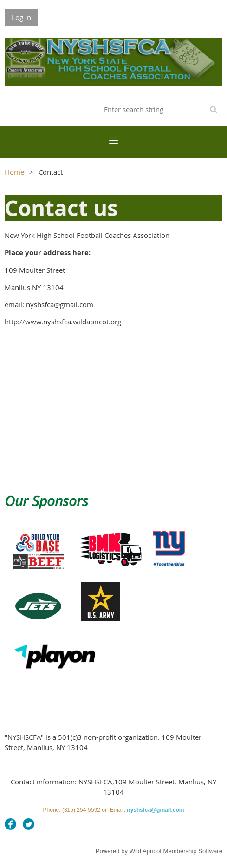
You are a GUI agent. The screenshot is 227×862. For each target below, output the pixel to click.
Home (14, 172)
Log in (21, 17)
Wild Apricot (146, 851)
